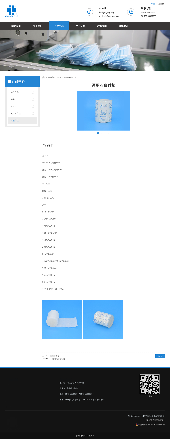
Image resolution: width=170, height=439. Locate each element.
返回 (160, 356)
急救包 (14, 106)
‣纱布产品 (9, 384)
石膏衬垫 (59, 77)
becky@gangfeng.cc (108, 12)
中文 (153, 4)
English (161, 4)
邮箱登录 (123, 25)
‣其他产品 (9, 407)
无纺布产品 (16, 113)
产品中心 (59, 25)
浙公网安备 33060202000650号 (150, 426)
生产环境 (80, 25)
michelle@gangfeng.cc (109, 16)
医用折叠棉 (55, 356)
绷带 (13, 99)
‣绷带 (7, 390)
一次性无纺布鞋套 (57, 358)
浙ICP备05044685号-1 (155, 421)
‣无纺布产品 (10, 401)
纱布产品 (15, 92)
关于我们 (37, 25)
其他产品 (15, 120)
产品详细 (47, 145)
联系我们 (102, 25)
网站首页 (16, 25)
